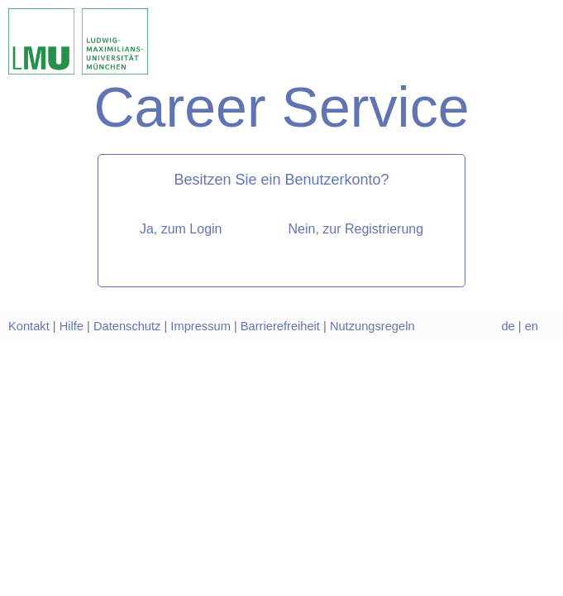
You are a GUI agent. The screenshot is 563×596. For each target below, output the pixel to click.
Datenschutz (126, 326)
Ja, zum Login (181, 229)
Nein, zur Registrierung (355, 229)
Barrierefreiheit (280, 326)
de (507, 326)
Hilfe (71, 326)
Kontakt (29, 326)
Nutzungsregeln (372, 326)
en (531, 326)
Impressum (200, 326)
